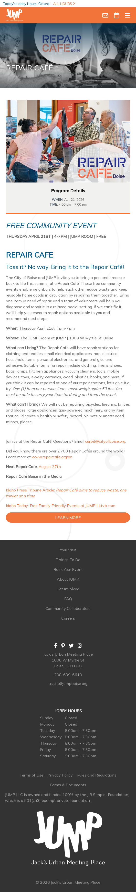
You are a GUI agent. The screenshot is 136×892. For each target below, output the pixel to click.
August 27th (50, 466)
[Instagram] (80, 645)
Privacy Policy (60, 775)
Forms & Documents (68, 784)
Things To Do (68, 559)
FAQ (68, 598)
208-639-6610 (68, 674)
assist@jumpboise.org (68, 683)
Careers (68, 618)
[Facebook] (55, 645)
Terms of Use (31, 775)
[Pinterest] (63, 645)
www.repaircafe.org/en (52, 456)
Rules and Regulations (96, 775)
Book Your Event (68, 569)
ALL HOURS (64, 3)
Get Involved (68, 588)
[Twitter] (71, 645)
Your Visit (68, 549)
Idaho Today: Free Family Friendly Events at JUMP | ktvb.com (60, 505)
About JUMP (68, 579)
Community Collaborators (68, 608)
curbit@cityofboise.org (105, 441)
